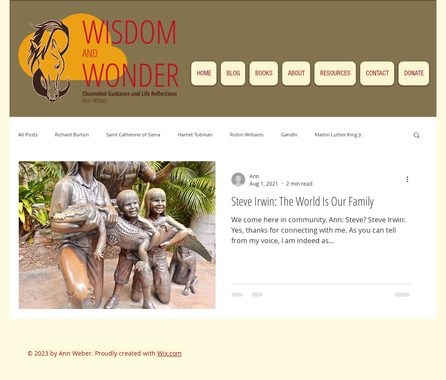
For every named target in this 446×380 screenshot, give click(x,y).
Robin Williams (247, 134)
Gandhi (289, 134)
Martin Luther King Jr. (339, 134)
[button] (416, 135)
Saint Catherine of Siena (133, 134)
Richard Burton (72, 134)
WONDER (130, 74)
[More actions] (410, 179)
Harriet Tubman (195, 134)
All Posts (27, 134)
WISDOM (134, 31)
